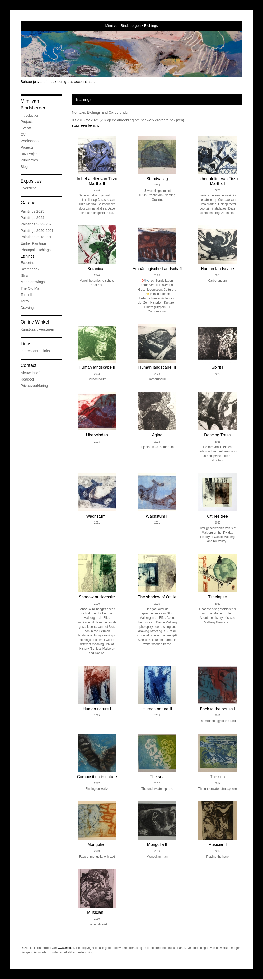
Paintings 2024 (32, 218)
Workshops (30, 141)
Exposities (31, 181)
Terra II (26, 295)
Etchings (27, 256)
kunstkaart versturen (37, 329)
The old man (31, 288)
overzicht (28, 188)
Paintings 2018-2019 (37, 237)
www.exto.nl (66, 948)
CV (23, 134)
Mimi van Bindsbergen (123, 26)
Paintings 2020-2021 (37, 231)
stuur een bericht (85, 125)
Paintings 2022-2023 (37, 224)
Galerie (28, 202)
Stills (24, 275)
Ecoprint (27, 263)
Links (26, 343)
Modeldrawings (33, 282)
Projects (27, 122)
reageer (27, 379)
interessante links (35, 351)
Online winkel (35, 322)
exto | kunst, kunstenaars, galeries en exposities (35, 26)
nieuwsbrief (30, 373)
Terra (25, 301)
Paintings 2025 (32, 211)
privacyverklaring (34, 386)
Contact (28, 365)
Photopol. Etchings (36, 250)
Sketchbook (30, 269)
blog (24, 167)
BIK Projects (30, 154)
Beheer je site (32, 82)
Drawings (28, 308)
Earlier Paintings (34, 243)
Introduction (30, 115)
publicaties (29, 160)
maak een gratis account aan (71, 82)
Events (26, 128)
